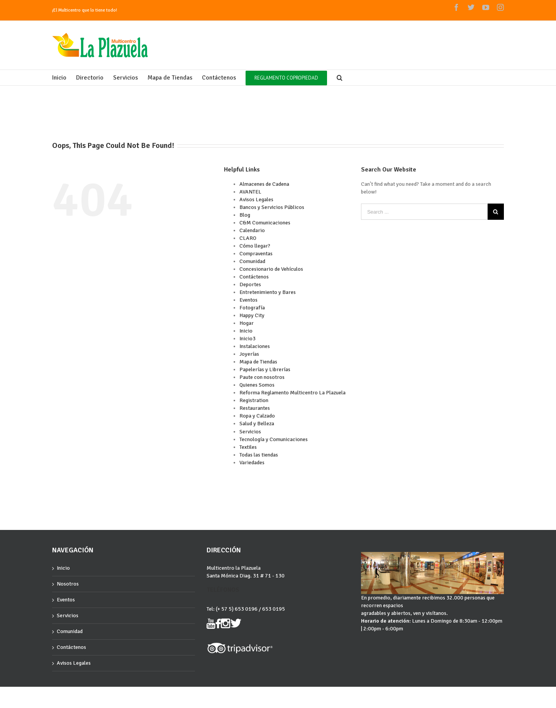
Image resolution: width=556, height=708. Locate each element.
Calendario (252, 230)
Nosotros (68, 584)
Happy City (251, 315)
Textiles (248, 447)
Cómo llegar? (254, 246)
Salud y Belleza (256, 423)
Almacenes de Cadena (264, 184)
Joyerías (249, 354)
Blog (244, 215)
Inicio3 (247, 338)
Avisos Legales (256, 199)
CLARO (247, 238)
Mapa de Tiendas (258, 361)
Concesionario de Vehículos (271, 269)
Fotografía (252, 307)
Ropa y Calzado (257, 416)
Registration (253, 400)
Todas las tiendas (258, 455)
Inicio (246, 331)
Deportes (250, 284)
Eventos (248, 300)
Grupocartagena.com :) (73, 693)
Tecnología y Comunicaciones (273, 439)
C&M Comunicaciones (264, 222)
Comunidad (252, 261)
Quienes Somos (257, 385)
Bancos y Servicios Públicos (271, 207)
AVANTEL (250, 191)
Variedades (251, 462)
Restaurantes (254, 408)
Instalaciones (254, 346)
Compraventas (256, 253)
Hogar (246, 323)
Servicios (250, 431)
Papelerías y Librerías (264, 369)
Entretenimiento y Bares (267, 292)
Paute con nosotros (262, 377)
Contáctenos (254, 276)
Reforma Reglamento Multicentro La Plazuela (292, 392)
